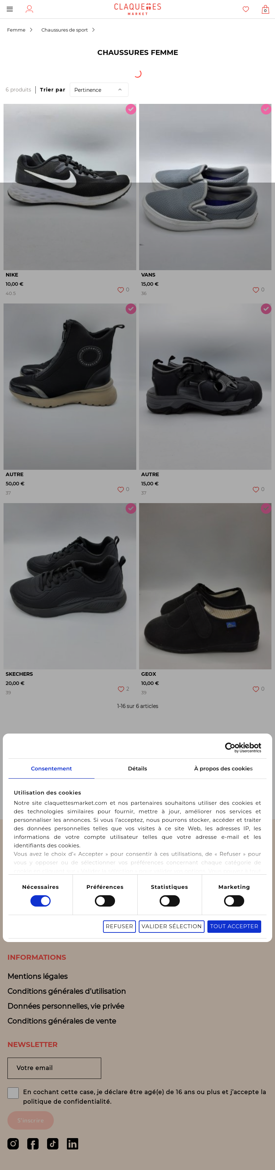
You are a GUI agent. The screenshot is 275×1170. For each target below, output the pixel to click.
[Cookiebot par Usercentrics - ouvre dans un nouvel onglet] (230, 741)
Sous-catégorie (217, 71)
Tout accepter (234, 920)
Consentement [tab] (51, 762)
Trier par (52, 90)
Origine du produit (86, 71)
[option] (70, 187)
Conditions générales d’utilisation (66, 991)
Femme (16, 30)
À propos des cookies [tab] (223, 762)
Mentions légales (37, 976)
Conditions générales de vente (61, 1021)
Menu (9, 9)
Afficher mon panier (265, 10)
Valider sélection (172, 920)
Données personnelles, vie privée (65, 1006)
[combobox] (25, 71)
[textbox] (20, 71)
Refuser (119, 920)
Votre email (35, 1068)
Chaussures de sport (64, 30)
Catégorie (154, 71)
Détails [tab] (137, 762)
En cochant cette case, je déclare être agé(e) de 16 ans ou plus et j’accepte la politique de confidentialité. (144, 1097)
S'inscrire (30, 1120)
